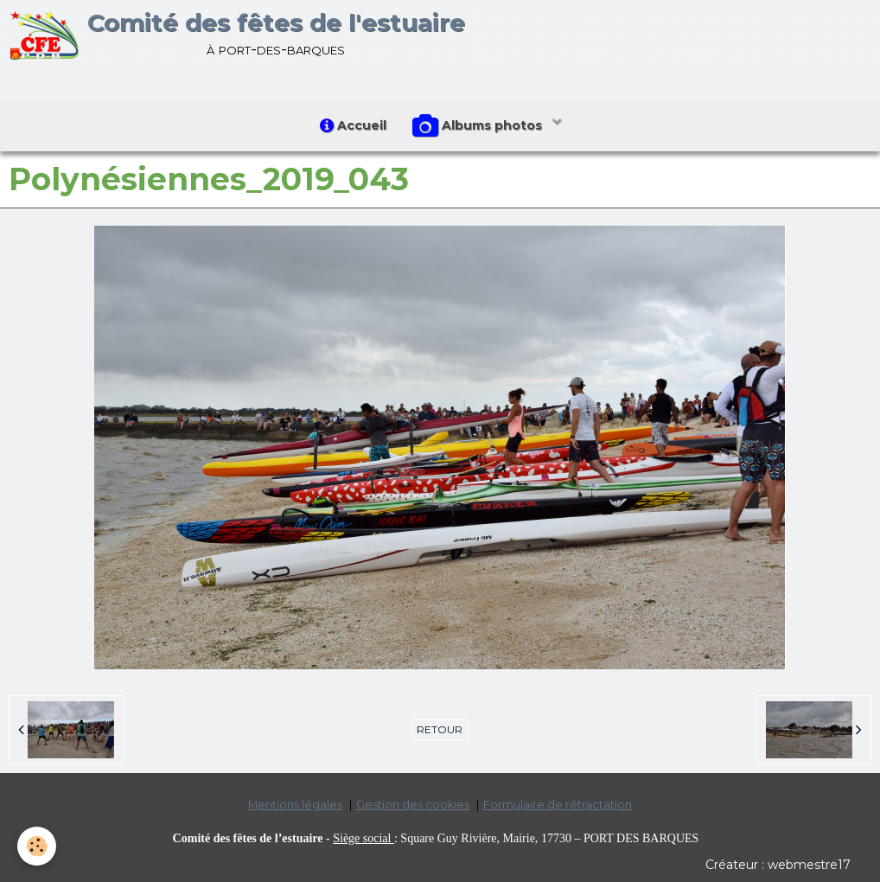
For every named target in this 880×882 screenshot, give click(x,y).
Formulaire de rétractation (557, 804)
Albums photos (478, 126)
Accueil (353, 125)
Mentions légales (295, 804)
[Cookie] (36, 846)
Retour (439, 729)
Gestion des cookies (412, 804)
